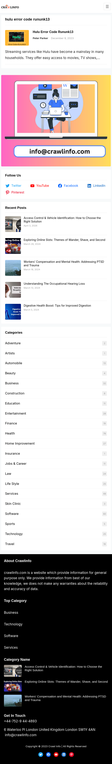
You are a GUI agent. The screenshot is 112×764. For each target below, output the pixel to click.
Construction (14, 393)
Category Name (17, 660)
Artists (10, 353)
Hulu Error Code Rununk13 (53, 32)
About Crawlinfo (17, 561)
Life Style (12, 484)
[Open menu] (107, 6)
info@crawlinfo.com (20, 735)
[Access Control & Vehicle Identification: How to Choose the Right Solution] (13, 224)
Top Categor (14, 601)
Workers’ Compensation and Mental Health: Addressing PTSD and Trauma (65, 698)
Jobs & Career (15, 464)
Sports (10, 524)
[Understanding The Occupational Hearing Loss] (13, 290)
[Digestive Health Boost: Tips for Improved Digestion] (13, 312)
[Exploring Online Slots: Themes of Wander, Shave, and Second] (13, 246)
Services (11, 494)
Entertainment (15, 413)
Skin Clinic (13, 504)
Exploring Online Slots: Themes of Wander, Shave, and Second (64, 239)
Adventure (13, 343)
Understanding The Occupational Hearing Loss (54, 283)
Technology (14, 534)
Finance (11, 423)
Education (12, 403)
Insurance (12, 453)
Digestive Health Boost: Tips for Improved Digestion (57, 305)
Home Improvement (20, 443)
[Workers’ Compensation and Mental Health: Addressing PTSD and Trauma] (13, 268)
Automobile (13, 363)
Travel (9, 544)
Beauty (10, 373)
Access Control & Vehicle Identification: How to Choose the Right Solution (63, 668)
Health (10, 433)
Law (8, 474)
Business (12, 383)
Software (12, 514)
